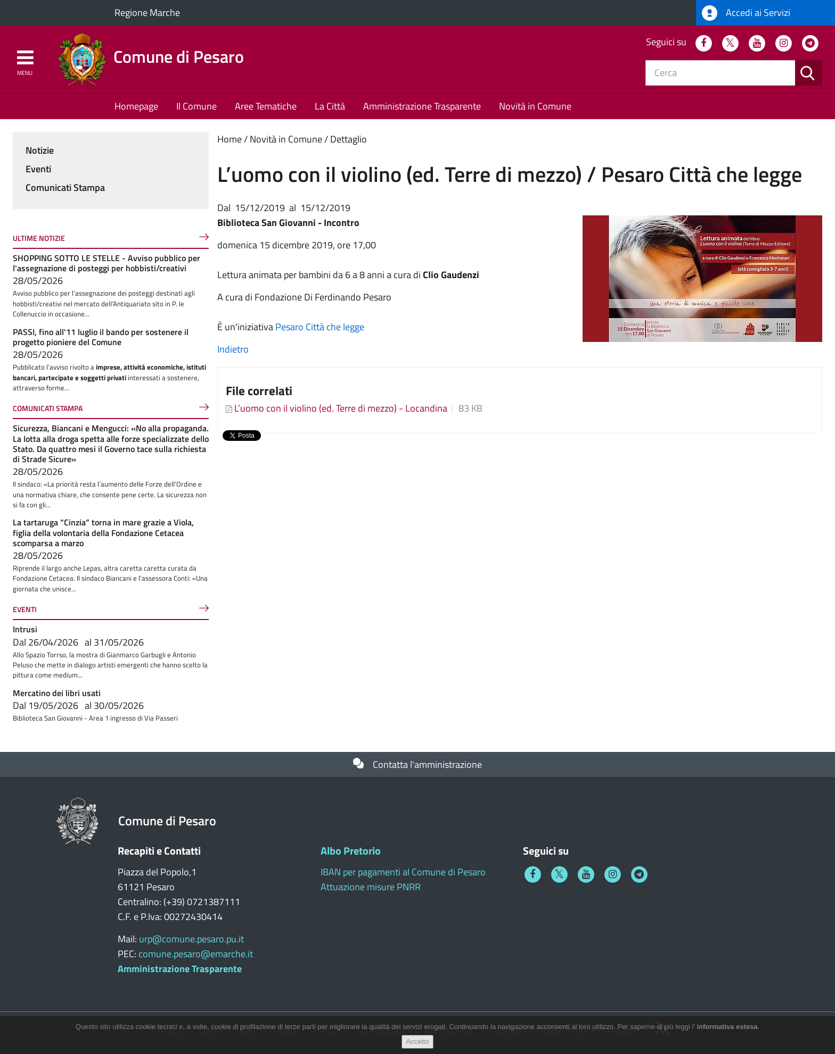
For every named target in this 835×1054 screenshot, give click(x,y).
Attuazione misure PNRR (371, 887)
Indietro (233, 349)
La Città (330, 106)
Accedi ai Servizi (746, 13)
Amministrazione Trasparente (422, 106)
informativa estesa (727, 1027)
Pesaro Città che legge (319, 327)
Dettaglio (348, 139)
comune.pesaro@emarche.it (195, 954)
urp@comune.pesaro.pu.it (191, 939)
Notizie (40, 150)
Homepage (136, 106)
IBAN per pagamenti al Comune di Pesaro (403, 872)
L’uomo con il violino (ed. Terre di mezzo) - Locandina (340, 408)
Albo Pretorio (351, 850)
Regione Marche (147, 12)
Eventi (38, 169)
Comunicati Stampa (65, 187)
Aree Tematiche (266, 106)
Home (229, 139)
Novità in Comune (535, 106)
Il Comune (196, 106)
